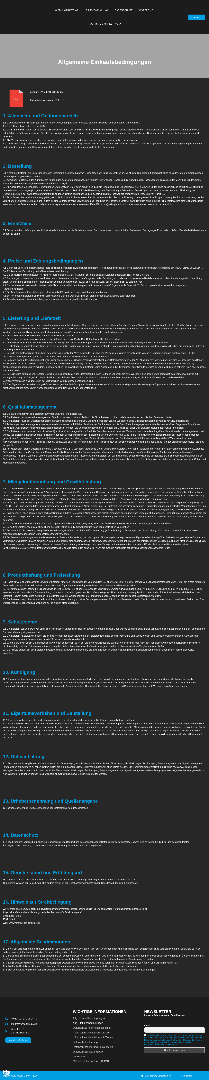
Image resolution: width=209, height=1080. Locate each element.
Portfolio (146, 10)
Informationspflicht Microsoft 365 (91, 1032)
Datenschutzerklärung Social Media (93, 1047)
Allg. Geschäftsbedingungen (89, 1018)
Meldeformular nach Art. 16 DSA (91, 1061)
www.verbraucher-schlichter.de (25, 923)
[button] (6, 1073)
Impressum (79, 1056)
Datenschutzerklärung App (88, 1051)
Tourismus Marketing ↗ (105, 24)
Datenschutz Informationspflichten (92, 1027)
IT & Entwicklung (96, 10)
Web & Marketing (66, 10)
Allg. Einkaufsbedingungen (88, 1023)
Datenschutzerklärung (85, 1042)
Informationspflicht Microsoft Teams (93, 1037)
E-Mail (147, 1025)
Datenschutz (124, 10)
